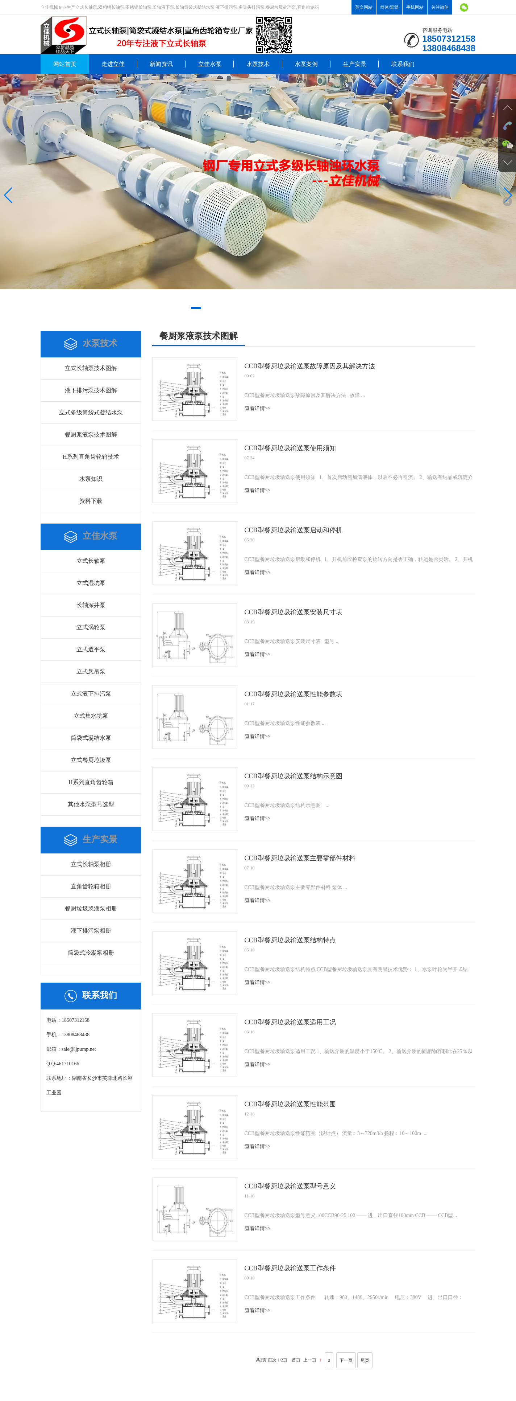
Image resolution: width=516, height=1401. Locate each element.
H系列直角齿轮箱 (90, 782)
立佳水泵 (209, 64)
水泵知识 (91, 479)
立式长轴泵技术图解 (91, 368)
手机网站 (415, 7)
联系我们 (403, 64)
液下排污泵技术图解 (91, 390)
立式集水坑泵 (91, 716)
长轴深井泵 (90, 605)
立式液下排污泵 (91, 694)
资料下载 (91, 501)
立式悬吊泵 (90, 671)
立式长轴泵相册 (91, 864)
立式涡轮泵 (90, 627)
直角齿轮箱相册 (91, 886)
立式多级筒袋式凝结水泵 (91, 412)
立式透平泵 (90, 649)
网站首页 (64, 64)
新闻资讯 (161, 64)
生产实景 (354, 64)
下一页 (346, 1360)
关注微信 (440, 7)
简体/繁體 (389, 7)
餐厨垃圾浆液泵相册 (91, 908)
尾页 (365, 1360)
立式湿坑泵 (90, 583)
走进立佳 (113, 64)
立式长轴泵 (90, 561)
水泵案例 (306, 64)
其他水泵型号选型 (91, 804)
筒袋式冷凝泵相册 (91, 953)
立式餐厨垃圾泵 (91, 760)
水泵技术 (258, 64)
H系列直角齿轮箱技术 (91, 457)
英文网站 (364, 7)
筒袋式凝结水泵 (91, 738)
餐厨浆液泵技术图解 (91, 434)
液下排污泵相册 (91, 930)
